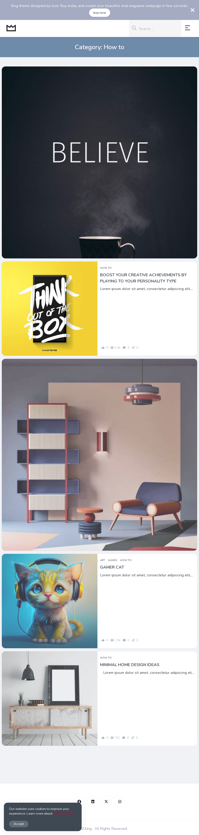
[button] (188, 28)
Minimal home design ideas (129, 665)
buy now (99, 13)
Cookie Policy (63, 813)
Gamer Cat (112, 567)
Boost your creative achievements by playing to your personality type (143, 278)
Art (102, 560)
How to (106, 268)
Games (112, 560)
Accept (19, 824)
